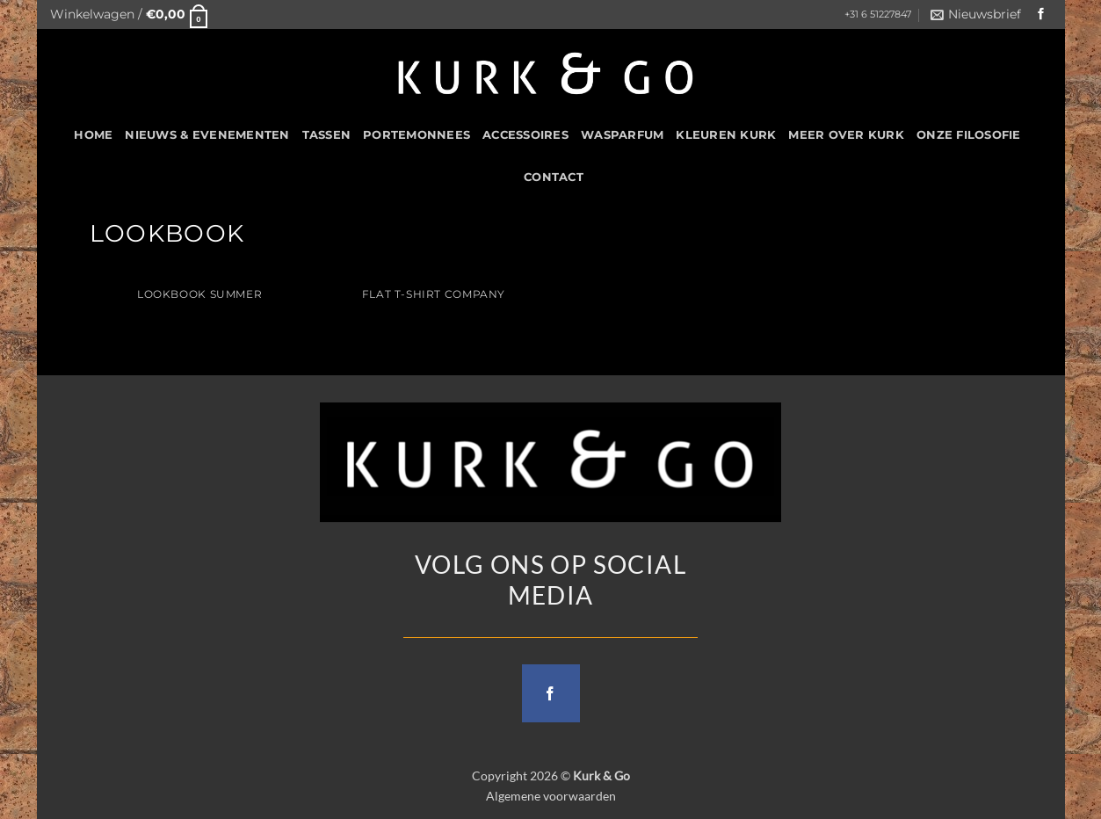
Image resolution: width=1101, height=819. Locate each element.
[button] (129, 14)
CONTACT (553, 177)
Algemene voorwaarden (551, 795)
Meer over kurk (846, 134)
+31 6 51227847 (877, 14)
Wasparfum (622, 134)
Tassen (326, 134)
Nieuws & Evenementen (207, 134)
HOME (93, 134)
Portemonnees (416, 134)
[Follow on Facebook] (1041, 14)
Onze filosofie (968, 134)
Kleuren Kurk (726, 134)
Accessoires (525, 134)
